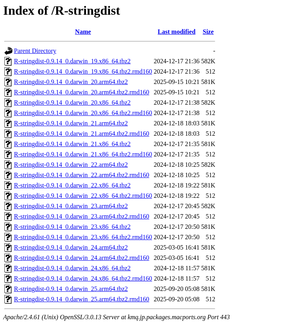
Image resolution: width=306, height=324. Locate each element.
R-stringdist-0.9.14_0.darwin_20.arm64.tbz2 (71, 81)
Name (83, 31)
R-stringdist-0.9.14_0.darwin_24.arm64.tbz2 (71, 247)
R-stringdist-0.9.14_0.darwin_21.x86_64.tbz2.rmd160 (83, 154)
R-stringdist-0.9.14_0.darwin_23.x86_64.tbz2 (72, 226)
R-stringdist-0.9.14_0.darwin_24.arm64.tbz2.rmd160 (81, 257)
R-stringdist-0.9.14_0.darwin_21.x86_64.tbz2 (72, 144)
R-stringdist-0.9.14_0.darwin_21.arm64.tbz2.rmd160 (81, 133)
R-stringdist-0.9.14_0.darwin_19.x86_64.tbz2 (72, 61)
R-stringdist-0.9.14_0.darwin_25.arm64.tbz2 (71, 288)
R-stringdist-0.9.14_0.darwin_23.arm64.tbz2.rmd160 (81, 216)
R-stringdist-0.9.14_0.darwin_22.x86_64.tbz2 (72, 185)
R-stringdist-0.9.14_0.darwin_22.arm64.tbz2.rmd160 (81, 175)
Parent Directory (35, 50)
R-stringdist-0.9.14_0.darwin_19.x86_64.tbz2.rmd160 (83, 71)
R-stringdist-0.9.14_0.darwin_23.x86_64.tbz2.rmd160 (83, 237)
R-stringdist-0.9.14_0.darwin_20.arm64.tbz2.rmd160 (81, 92)
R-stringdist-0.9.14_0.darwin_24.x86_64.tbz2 (72, 268)
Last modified (177, 31)
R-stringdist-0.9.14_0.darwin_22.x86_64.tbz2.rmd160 (83, 195)
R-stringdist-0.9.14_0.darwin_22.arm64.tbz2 (71, 164)
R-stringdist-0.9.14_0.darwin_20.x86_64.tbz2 (72, 102)
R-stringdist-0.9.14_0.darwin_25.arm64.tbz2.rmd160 (81, 299)
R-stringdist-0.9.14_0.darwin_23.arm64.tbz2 (71, 206)
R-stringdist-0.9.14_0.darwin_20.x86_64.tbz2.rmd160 (83, 112)
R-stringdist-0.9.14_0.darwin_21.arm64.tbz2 (71, 123)
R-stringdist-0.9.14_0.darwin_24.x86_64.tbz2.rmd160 (83, 278)
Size (208, 31)
